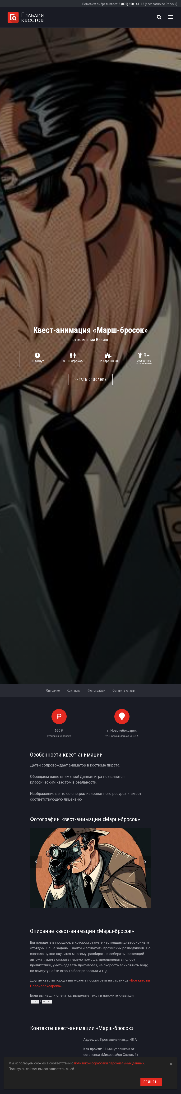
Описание (53, 690)
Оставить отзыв (123, 690)
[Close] (171, 1063)
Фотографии (96, 690)
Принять (151, 1082)
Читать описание (90, 379)
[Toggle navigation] (170, 17)
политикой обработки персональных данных (109, 1063)
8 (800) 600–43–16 (131, 4)
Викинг (102, 339)
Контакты (73, 690)
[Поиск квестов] (159, 17)
